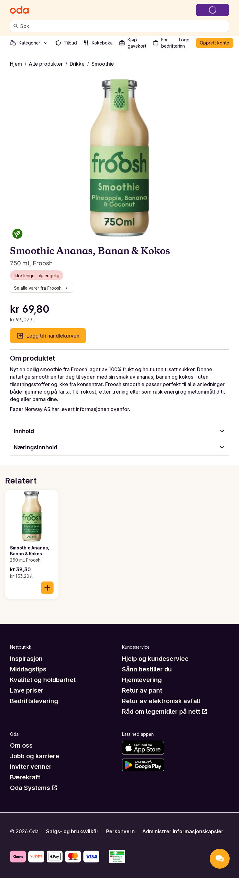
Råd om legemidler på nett (165, 711)
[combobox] (123, 26)
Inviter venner (31, 766)
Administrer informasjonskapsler (182, 831)
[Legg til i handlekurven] (47, 587)
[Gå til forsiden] (19, 10)
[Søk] (16, 26)
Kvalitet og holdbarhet (43, 680)
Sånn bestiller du (147, 669)
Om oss (21, 745)
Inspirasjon (26, 658)
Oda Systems (34, 788)
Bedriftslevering (34, 701)
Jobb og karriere (34, 756)
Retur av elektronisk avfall (161, 701)
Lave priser (27, 690)
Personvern (120, 831)
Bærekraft (25, 777)
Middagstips (28, 669)
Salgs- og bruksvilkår (72, 831)
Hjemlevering (142, 680)
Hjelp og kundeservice (155, 658)
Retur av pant (142, 690)
